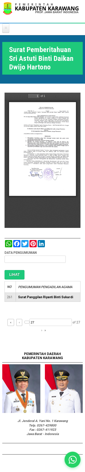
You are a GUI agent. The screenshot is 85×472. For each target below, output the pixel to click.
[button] (72, 459)
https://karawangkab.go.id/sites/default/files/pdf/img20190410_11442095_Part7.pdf (42, 160)
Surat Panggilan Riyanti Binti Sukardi (45, 297)
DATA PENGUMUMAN (21, 252)
